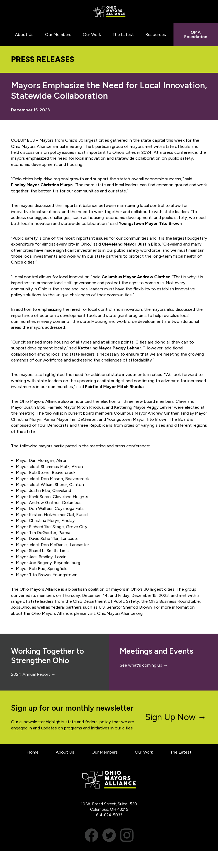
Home (33, 752)
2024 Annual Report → (33, 674)
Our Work (144, 752)
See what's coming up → (144, 665)
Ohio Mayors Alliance (109, 11)
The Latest (180, 752)
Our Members (104, 752)
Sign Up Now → (175, 717)
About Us (65, 752)
